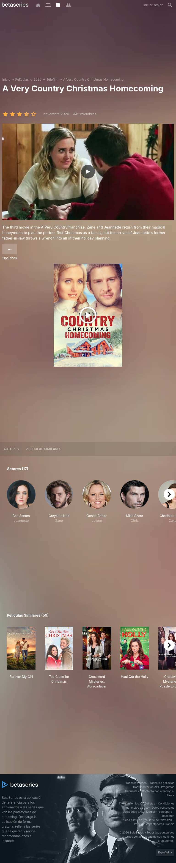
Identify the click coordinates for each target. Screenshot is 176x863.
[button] (21, 504)
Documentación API (146, 787)
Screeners (165, 811)
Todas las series (136, 783)
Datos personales (163, 807)
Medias (151, 811)
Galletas (150, 803)
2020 (37, 79)
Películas (22, 79)
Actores (11, 449)
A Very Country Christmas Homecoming (93, 79)
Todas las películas (162, 783)
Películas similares (43, 449)
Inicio (6, 79)
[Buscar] (170, 5)
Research (168, 816)
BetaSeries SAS (133, 811)
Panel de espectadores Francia (154, 824)
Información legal (130, 803)
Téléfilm (52, 79)
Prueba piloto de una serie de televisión (146, 820)
